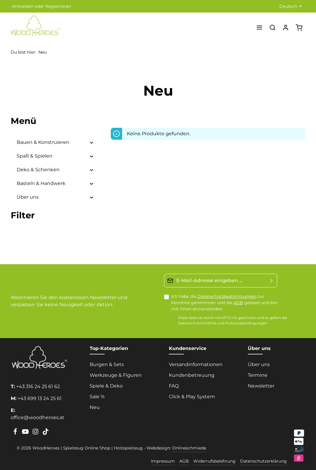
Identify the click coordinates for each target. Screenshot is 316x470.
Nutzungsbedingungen (246, 323)
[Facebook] (16, 433)
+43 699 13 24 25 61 (40, 398)
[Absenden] (271, 280)
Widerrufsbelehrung (214, 461)
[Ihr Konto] (286, 27)
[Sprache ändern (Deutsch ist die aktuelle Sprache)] (290, 6)
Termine (257, 375)
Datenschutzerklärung (263, 461)
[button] (91, 142)
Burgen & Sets (107, 364)
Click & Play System (192, 396)
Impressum (163, 461)
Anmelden (22, 6)
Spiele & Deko (106, 386)
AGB (238, 302)
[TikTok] (45, 433)
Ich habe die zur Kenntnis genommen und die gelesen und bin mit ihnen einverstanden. (224, 303)
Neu (95, 407)
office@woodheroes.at (37, 417)
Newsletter (261, 386)
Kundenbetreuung (191, 375)
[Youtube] (26, 433)
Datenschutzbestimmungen (226, 296)
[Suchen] (272, 27)
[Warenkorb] (299, 27)
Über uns (259, 364)
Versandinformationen (195, 364)
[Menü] (259, 27)
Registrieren (58, 6)
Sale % (97, 396)
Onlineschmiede (189, 448)
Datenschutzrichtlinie (197, 323)
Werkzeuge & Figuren (116, 375)
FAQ (174, 386)
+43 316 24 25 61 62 (38, 386)
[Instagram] (36, 433)
